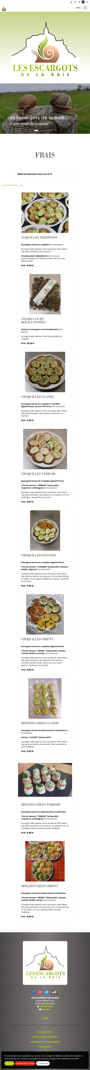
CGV (45, 1018)
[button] (87, 2)
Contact (46, 1009)
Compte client (45, 1032)
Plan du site (45, 1046)
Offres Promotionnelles (45, 1036)
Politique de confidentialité (45, 1041)
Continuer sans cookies (25, 1063)
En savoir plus (42, 1063)
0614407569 (46, 1006)
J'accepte (9, 1063)
